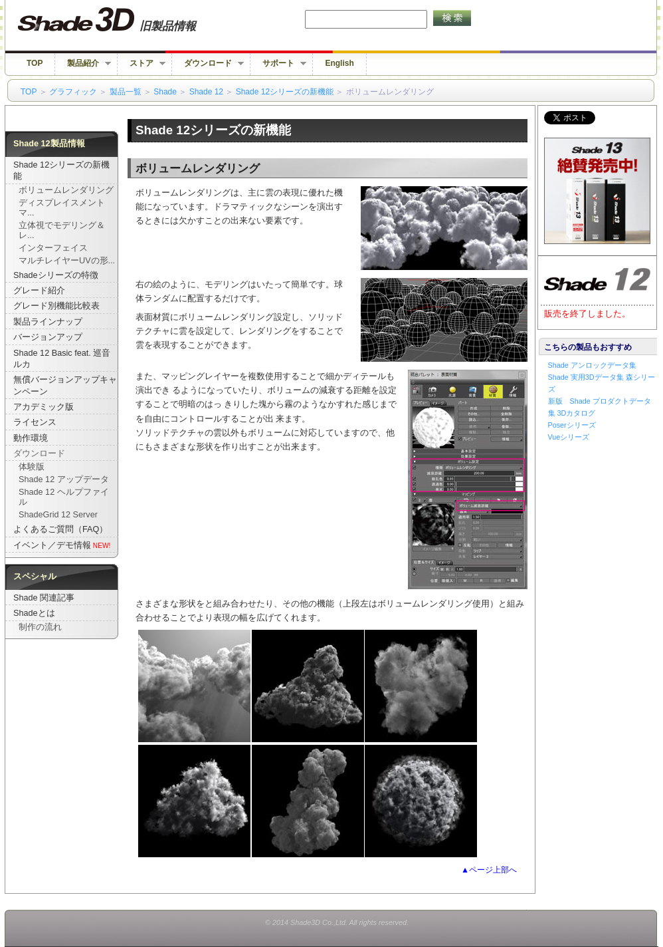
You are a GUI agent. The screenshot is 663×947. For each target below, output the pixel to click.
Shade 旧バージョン (119, 20)
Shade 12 (206, 91)
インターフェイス (53, 248)
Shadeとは (34, 613)
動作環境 (30, 438)
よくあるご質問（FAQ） (60, 529)
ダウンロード (208, 63)
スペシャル (34, 576)
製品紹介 (83, 63)
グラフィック (73, 91)
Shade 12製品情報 (49, 143)
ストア (141, 63)
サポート (278, 63)
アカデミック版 (43, 407)
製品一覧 (126, 91)
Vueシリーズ (569, 437)
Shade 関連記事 (43, 598)
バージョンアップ (47, 337)
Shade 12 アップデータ (64, 479)
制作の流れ (40, 627)
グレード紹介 (39, 290)
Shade (165, 91)
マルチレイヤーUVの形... (67, 260)
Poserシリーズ (572, 425)
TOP (35, 63)
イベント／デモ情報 (52, 545)
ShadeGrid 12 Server (58, 514)
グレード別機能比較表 (56, 306)
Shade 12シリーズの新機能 (284, 91)
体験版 (32, 467)
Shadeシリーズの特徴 (55, 275)
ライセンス (34, 422)
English (339, 63)
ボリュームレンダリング (66, 190)
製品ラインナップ (47, 322)
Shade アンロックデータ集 (592, 365)
